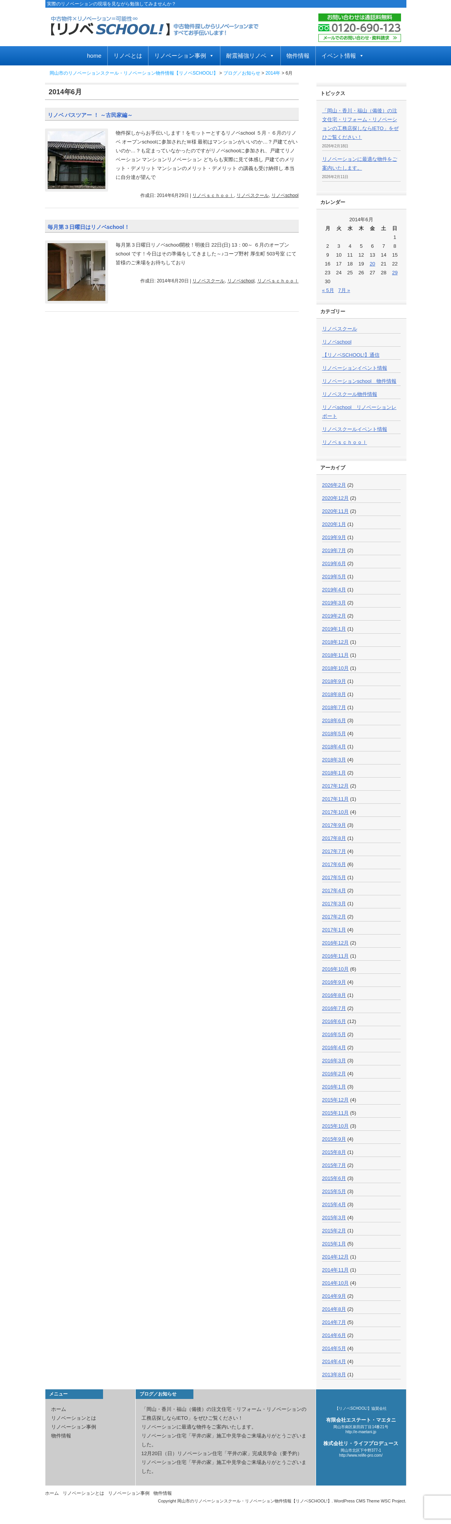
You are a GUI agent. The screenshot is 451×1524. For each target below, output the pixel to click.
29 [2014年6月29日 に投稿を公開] (395, 272)
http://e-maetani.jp (360, 1432)
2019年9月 (334, 537)
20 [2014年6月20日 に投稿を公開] (372, 264)
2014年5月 (334, 1348)
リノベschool (285, 195)
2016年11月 (335, 956)
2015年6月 (334, 1178)
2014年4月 (334, 1361)
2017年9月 (334, 825)
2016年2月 (334, 1074)
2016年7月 (334, 1008)
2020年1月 (334, 524)
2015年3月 (334, 1217)
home (94, 55)
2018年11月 (335, 655)
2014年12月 (335, 1257)
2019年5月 (334, 576)
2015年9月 (334, 1139)
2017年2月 (334, 917)
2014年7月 (334, 1322)
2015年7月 (334, 1165)
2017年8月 (334, 838)
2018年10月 (335, 668)
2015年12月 (335, 1100)
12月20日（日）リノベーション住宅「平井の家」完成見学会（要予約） (222, 1453)
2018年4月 (334, 746)
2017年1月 (334, 930)
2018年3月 (334, 760)
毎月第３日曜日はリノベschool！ (89, 227)
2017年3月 (334, 903)
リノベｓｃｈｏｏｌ (213, 195)
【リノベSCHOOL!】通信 (351, 355)
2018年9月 (334, 681)
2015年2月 (334, 1231)
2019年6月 (334, 563)
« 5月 (328, 290)
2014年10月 (335, 1283)
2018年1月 (334, 773)
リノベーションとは (73, 1418)
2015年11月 (335, 1113)
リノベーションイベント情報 (354, 368)
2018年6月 (334, 720)
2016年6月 (334, 1021)
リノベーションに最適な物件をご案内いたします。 (198, 1427)
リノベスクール (252, 195)
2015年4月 (334, 1204)
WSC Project (393, 1501)
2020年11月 (335, 511)
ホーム (58, 1409)
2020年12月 (335, 498)
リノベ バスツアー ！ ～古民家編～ (90, 115)
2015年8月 (334, 1152)
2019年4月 (334, 590)
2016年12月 (335, 943)
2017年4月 (334, 890)
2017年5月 (334, 877)
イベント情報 (342, 55)
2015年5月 (334, 1191)
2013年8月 (334, 1374)
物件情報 (298, 55)
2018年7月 (334, 707)
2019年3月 (334, 603)
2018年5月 (334, 733)
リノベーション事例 (184, 55)
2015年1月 (334, 1244)
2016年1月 (334, 1087)
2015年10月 (335, 1126)
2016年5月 (334, 1034)
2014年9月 (334, 1296)
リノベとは (127, 55)
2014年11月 (335, 1270)
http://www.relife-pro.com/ (361, 1455)
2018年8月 (334, 694)
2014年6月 (334, 1335)
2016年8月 (334, 995)
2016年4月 (334, 1047)
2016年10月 (335, 969)
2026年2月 (334, 485)
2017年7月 (334, 851)
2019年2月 (334, 616)
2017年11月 (335, 799)
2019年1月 (334, 629)
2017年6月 (334, 864)
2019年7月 (334, 550)
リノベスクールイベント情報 (354, 429)
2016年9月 (334, 982)
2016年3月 (334, 1060)
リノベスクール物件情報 (349, 394)
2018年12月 (335, 642)
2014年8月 (334, 1309)
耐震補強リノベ (250, 55)
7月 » (344, 290)
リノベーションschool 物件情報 (359, 381)
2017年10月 (335, 812)
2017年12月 (335, 786)
